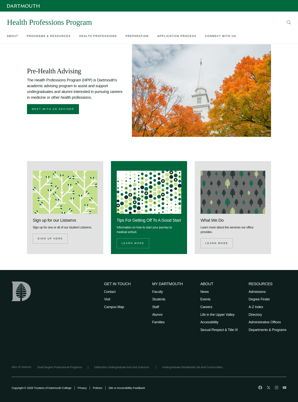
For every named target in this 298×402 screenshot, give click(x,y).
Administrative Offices (265, 322)
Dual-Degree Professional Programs (59, 367)
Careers (206, 307)
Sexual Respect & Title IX (219, 330)
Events (205, 299)
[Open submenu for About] (12, 37)
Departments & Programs (267, 330)
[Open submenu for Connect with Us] (220, 37)
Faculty (157, 292)
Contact (110, 292)
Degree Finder (259, 299)
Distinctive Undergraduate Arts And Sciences (122, 367)
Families (158, 322)
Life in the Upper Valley (217, 315)
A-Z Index (256, 307)
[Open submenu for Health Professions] (98, 37)
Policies (97, 387)
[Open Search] (289, 22)
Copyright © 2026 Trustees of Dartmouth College (41, 387)
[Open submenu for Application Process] (176, 37)
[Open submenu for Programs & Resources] (49, 37)
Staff (155, 307)
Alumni (157, 315)
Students (158, 299)
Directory (255, 315)
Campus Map (114, 307)
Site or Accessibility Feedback (126, 387)
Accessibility (209, 322)
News (204, 292)
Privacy (82, 387)
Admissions (257, 292)
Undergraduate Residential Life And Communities (192, 367)
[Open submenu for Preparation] (137, 37)
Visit (107, 299)
